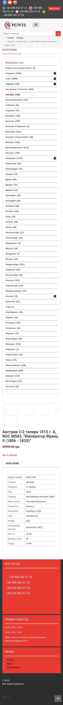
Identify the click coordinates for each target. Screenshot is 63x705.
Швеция (13, 376)
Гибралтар (13, 163)
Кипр (10, 216)
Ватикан (13, 142)
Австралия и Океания (19, 89)
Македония (13, 243)
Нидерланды (15, 264)
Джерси (12, 190)
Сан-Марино (14, 312)
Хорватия (12, 349)
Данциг (12, 185)
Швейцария (14, 370)
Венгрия (13, 153)
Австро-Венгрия (17, 100)
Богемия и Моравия (17, 126)
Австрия (19, 38)
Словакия (13, 323)
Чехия (11, 360)
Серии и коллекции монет (20, 68)
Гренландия (14, 169)
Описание (12, 463)
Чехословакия (16, 365)
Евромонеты (14, 63)
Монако (12, 259)
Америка (13, 73)
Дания (11, 179)
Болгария (13, 132)
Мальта (12, 248)
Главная (10, 38)
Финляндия (14, 339)
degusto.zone (6, 697)
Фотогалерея (13, 667)
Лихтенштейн (15, 232)
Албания (12, 105)
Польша (12, 280)
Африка (12, 84)
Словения (13, 328)
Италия (12, 211)
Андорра (12, 110)
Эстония (12, 386)
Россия (12, 296)
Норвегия (13, 270)
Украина (12, 333)
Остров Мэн (14, 275)
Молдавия (13, 254)
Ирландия (13, 195)
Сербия (12, 317)
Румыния (13, 301)
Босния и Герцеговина (19, 137)
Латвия (12, 222)
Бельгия (13, 121)
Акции (10, 663)
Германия (14, 158)
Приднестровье (16, 291)
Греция (11, 174)
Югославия (14, 381)
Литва (11, 227)
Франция (13, 344)
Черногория (14, 354)
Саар (10, 307)
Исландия (13, 201)
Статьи (10, 660)
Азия (12, 79)
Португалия (14, 285)
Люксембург (14, 238)
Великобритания (17, 147)
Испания (12, 206)
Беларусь (13, 116)
